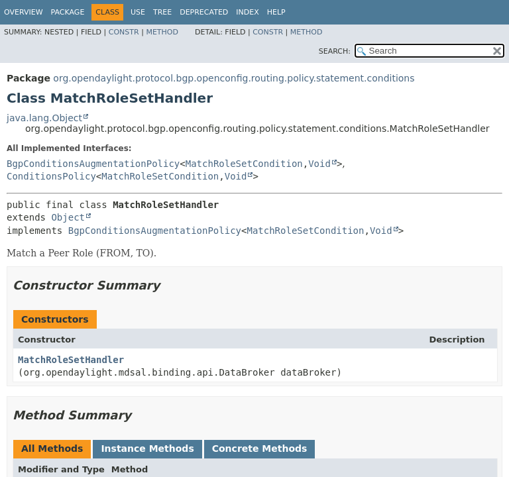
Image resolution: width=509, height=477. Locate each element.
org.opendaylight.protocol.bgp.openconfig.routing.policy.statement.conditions (233, 78)
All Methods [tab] (52, 448)
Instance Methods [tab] (147, 448)
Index (247, 12)
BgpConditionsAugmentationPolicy (93, 163)
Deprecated (204, 12)
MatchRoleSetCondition (244, 163)
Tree (162, 12)
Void (319, 163)
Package (68, 12)
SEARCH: (335, 51)
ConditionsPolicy (51, 176)
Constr (124, 32)
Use (138, 12)
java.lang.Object (44, 118)
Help (276, 12)
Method (162, 32)
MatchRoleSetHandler (71, 359)
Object (68, 217)
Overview (23, 12)
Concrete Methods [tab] (260, 448)
